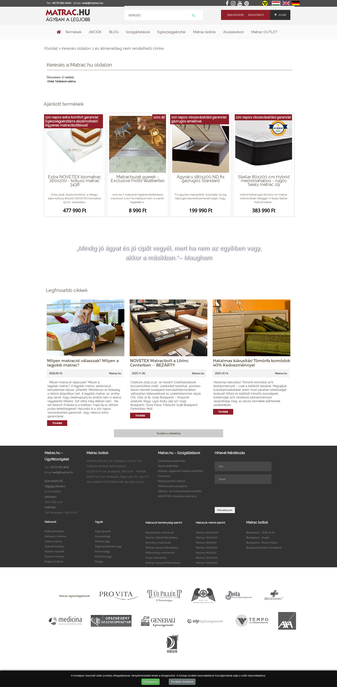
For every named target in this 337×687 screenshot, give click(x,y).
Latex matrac (53, 541)
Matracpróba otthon (172, 481)
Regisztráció (256, 14)
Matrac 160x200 (206, 537)
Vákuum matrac (55, 536)
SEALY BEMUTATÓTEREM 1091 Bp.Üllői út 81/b (115, 482)
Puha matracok (155, 557)
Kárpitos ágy (103, 556)
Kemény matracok (158, 542)
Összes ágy (102, 541)
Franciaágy (102, 551)
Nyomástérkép (168, 466)
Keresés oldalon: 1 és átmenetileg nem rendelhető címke (113, 48)
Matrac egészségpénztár (74, 595)
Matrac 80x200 (206, 542)
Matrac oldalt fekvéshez (161, 537)
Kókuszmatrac (54, 531)
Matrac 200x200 (207, 532)
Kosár (280, 14)
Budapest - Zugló (257, 537)
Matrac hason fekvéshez (161, 547)
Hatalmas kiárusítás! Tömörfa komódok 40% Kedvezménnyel (251, 362)
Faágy (99, 561)
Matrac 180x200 (206, 547)
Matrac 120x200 (206, 557)
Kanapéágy (103, 536)
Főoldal (51, 48)
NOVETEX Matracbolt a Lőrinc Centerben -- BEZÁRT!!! (159, 362)
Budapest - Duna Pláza (261, 542)
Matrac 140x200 (206, 562)
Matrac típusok (55, 551)
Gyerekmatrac (54, 546)
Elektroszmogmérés (172, 460)
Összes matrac (54, 556)
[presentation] (247, 495)
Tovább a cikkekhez (169, 433)
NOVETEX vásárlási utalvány (177, 496)
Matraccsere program (172, 486)
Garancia (164, 476)
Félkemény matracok (160, 552)
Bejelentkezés (235, 14)
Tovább (57, 423)
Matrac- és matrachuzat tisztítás (179, 491)
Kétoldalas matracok (159, 532)
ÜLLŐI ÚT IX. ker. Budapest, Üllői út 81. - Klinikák (116, 471)
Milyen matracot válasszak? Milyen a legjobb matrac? (83, 362)
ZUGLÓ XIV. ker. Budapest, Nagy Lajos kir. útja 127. (118, 476)
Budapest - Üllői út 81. (260, 532)
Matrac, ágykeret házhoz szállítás (180, 471)
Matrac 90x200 (206, 552)
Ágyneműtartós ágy (108, 546)
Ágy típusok (103, 531)
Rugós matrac (54, 561)
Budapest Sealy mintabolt (264, 547)
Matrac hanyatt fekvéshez (162, 562)
